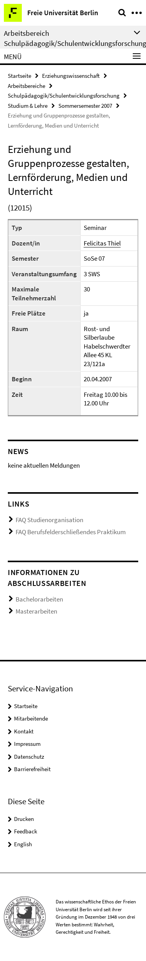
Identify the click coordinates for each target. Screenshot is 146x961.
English (23, 844)
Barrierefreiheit (32, 769)
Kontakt (23, 731)
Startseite (19, 75)
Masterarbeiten (36, 611)
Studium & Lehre (27, 105)
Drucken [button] (24, 818)
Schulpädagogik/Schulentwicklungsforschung (64, 95)
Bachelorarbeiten (39, 599)
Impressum (27, 743)
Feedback (25, 831)
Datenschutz (29, 756)
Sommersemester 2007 (85, 105)
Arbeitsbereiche (26, 85)
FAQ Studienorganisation (49, 520)
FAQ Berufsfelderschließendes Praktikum (71, 532)
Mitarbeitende (31, 718)
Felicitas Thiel (102, 243)
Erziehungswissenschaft (71, 75)
